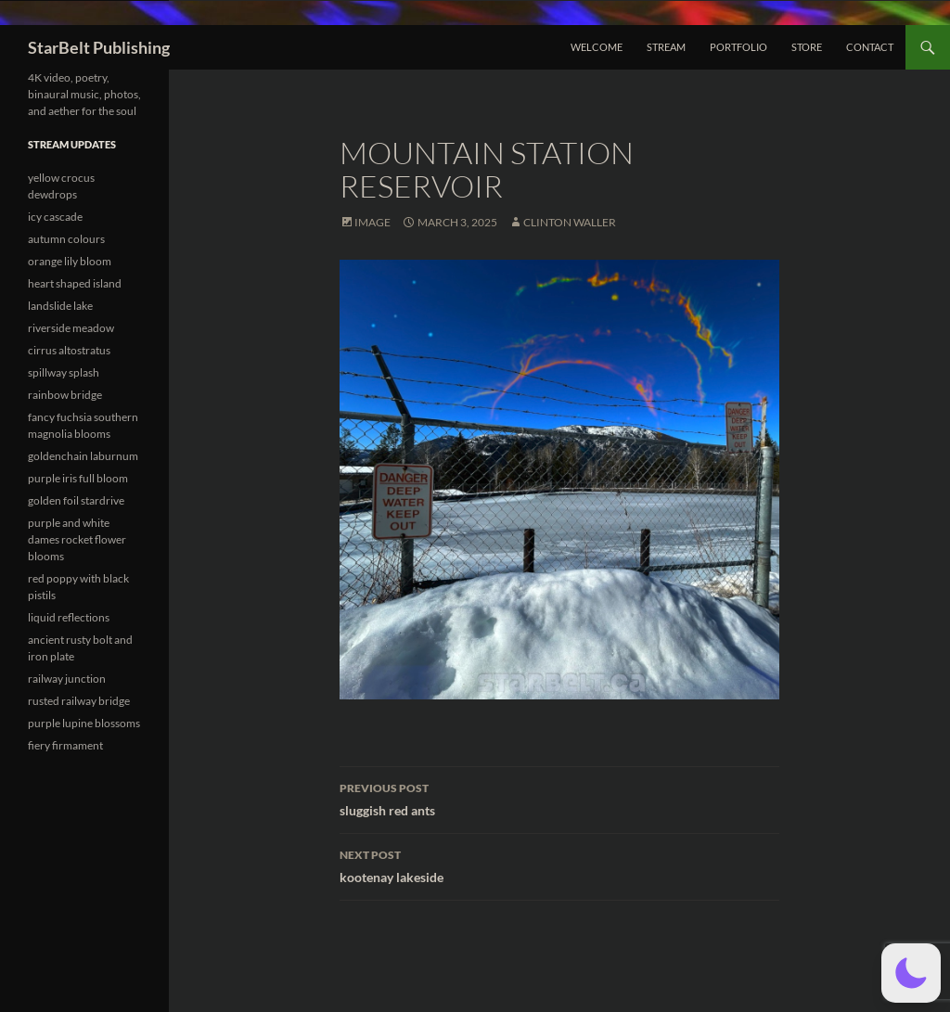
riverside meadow (71, 328)
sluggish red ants (559, 797)
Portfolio (738, 47)
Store (806, 47)
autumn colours (66, 239)
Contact (869, 47)
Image (372, 222)
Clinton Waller (569, 222)
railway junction (67, 678)
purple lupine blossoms (84, 723)
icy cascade (55, 217)
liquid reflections (68, 617)
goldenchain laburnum (83, 456)
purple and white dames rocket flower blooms (77, 539)
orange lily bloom (69, 261)
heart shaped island (75, 283)
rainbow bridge (65, 395)
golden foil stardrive (76, 500)
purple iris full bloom (78, 478)
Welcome (597, 47)
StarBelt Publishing (99, 47)
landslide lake (60, 306)
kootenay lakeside (559, 864)
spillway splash (63, 372)
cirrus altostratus (69, 350)
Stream (666, 47)
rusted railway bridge (79, 701)
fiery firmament (65, 745)
